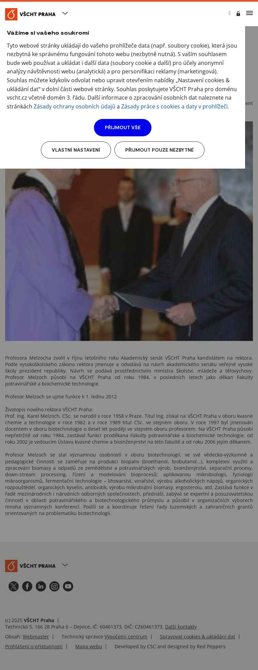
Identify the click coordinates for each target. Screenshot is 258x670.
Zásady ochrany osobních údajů (74, 106)
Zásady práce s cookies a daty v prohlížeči (174, 106)
